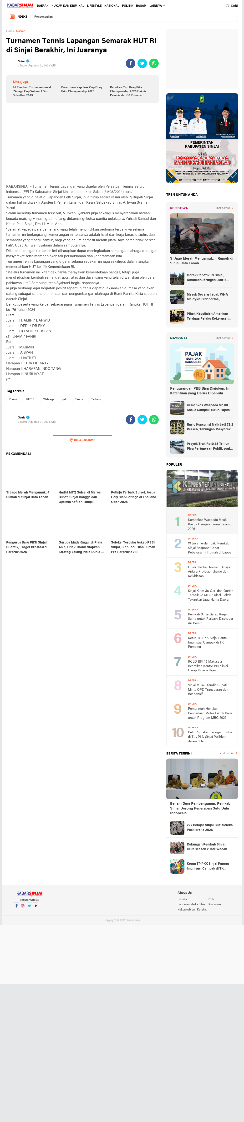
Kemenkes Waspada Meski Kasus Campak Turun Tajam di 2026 (210, 408)
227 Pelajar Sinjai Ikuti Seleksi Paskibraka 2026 (210, 828)
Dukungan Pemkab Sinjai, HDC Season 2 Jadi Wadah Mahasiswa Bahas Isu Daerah (209, 847)
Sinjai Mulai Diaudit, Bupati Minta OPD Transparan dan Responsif (208, 690)
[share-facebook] (130, 63)
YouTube (35, 907)
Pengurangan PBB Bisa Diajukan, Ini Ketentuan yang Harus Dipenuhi (200, 391)
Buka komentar (82, 440)
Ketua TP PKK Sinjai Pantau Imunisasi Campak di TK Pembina (208, 642)
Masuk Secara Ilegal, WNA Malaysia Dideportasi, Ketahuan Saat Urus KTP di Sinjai (207, 297)
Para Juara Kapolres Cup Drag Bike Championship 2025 (81, 89)
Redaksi (183, 899)
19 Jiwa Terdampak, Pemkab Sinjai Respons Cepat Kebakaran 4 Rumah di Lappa (209, 548)
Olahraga (48, 399)
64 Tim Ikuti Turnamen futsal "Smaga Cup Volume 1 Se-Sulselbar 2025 (32, 91)
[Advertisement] (82, 143)
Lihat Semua (222, 208)
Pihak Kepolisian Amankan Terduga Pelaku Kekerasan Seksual (208, 316)
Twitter (29, 907)
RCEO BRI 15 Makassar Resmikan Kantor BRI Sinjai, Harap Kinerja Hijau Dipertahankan (208, 666)
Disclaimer (214, 904)
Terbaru (96, 399)
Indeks (18, 17)
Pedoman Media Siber (191, 904)
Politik (127, 6)
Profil (211, 899)
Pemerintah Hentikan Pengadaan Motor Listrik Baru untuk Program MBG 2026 (210, 713)
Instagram (22, 907)
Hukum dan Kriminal (67, 6)
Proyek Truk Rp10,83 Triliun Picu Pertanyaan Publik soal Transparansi (208, 446)
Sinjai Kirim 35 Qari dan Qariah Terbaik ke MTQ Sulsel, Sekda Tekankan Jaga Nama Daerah (210, 595)
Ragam (141, 6)
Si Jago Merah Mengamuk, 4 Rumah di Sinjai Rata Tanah (201, 261)
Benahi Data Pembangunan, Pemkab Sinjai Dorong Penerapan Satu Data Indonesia (200, 808)
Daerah (43, 6)
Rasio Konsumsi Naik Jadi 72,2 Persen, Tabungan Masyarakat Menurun (210, 427)
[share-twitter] (142, 63)
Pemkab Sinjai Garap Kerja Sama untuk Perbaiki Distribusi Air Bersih (210, 619)
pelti (64, 399)
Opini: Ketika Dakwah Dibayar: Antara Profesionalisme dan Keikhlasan (210, 572)
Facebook (16, 907)
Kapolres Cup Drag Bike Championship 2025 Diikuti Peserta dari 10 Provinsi (128, 91)
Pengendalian (43, 16)
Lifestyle (94, 6)
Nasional (111, 6)
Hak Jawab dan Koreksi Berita (193, 909)
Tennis (79, 399)
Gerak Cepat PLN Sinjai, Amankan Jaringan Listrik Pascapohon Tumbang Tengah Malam (210, 278)
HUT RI (30, 399)
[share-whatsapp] (154, 63)
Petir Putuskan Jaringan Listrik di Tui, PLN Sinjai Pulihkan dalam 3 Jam (210, 737)
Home (10, 31)
